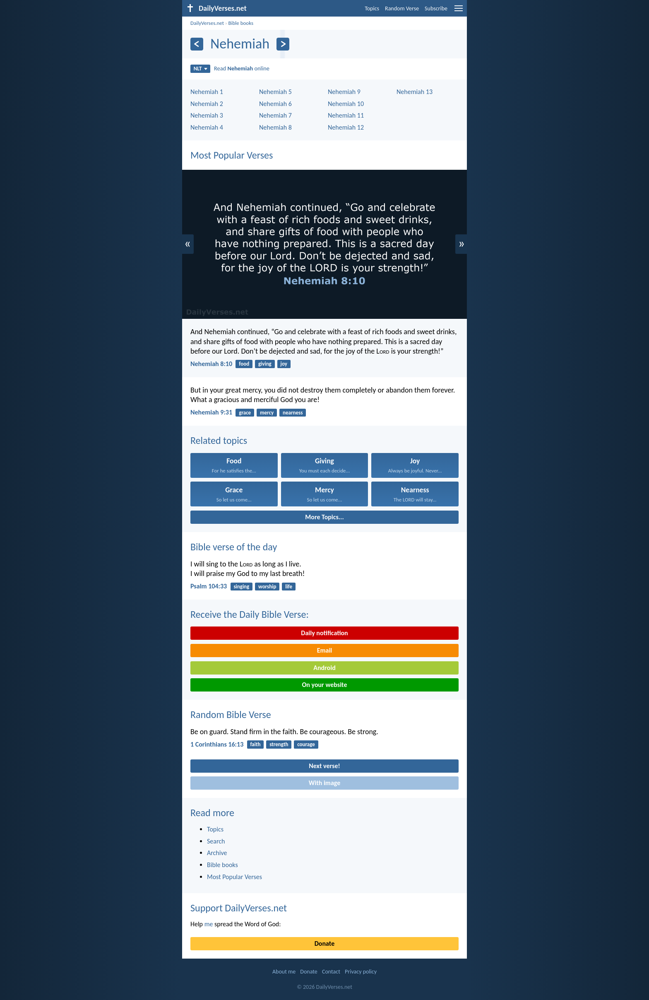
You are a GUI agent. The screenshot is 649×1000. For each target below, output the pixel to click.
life (288, 586)
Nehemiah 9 (344, 92)
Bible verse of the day (233, 547)
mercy (267, 413)
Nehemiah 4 (206, 127)
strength (278, 744)
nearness (293, 413)
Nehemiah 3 (206, 115)
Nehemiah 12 (346, 127)
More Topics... (324, 517)
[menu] (458, 11)
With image (325, 783)
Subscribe (436, 8)
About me (284, 971)
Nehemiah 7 (275, 115)
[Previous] (196, 44)
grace (245, 413)
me (208, 924)
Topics (372, 8)
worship (267, 586)
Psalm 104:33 (208, 586)
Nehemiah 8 (275, 127)
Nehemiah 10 (346, 104)
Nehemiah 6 (275, 104)
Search (216, 841)
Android (324, 668)
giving (265, 364)
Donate (324, 943)
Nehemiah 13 (415, 92)
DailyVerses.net (207, 23)
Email (324, 650)
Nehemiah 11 (346, 115)
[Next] (282, 44)
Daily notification (324, 633)
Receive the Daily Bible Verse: (249, 614)
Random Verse (402, 8)
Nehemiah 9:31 (211, 412)
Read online (241, 68)
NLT (200, 68)
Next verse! (324, 766)
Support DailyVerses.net (238, 908)
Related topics (218, 440)
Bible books (240, 23)
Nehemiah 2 (206, 104)
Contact (331, 971)
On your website (324, 685)
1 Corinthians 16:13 (216, 744)
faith (255, 744)
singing (241, 586)
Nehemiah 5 (275, 92)
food (244, 364)
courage (306, 744)
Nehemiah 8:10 (211, 364)
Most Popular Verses (231, 155)
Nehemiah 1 (206, 92)
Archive (217, 853)
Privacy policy (361, 971)
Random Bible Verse (230, 714)
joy (284, 364)
